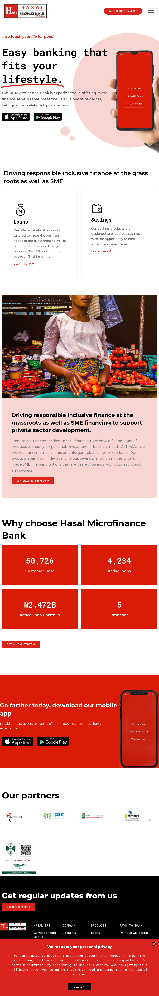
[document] (79, 498)
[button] (153, 944)
